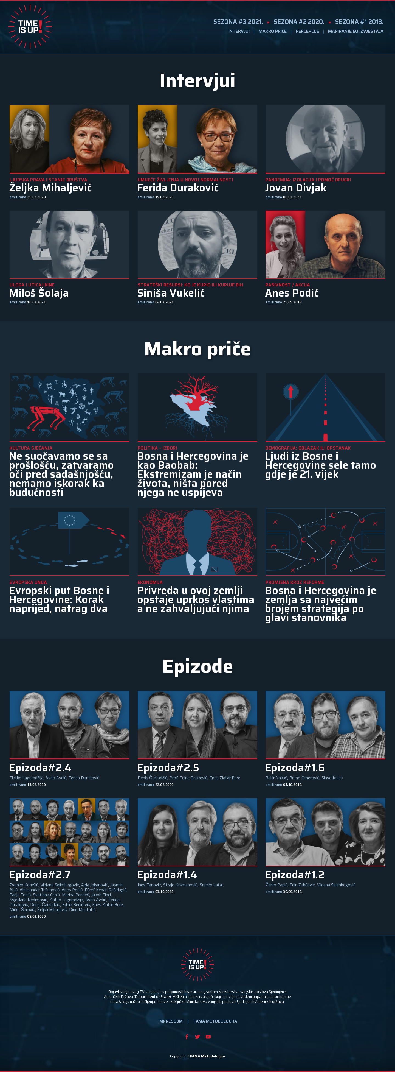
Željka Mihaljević (50, 187)
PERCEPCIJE (307, 31)
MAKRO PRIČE (273, 31)
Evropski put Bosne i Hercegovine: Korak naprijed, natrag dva (59, 599)
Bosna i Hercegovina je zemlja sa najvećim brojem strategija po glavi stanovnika (320, 604)
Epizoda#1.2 (295, 875)
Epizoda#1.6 (295, 767)
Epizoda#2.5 (168, 767)
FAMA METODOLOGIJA (215, 1021)
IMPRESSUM (170, 1021)
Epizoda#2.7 (40, 875)
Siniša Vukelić (171, 293)
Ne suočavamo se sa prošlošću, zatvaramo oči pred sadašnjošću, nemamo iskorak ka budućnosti (61, 474)
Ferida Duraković (178, 187)
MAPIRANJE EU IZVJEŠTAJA (355, 31)
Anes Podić (292, 293)
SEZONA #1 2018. (359, 22)
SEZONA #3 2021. (238, 22)
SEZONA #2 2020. (299, 22)
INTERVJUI (239, 31)
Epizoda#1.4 (167, 875)
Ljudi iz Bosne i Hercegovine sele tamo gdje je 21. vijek (320, 465)
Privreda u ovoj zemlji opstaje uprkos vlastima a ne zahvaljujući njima (196, 599)
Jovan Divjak (296, 187)
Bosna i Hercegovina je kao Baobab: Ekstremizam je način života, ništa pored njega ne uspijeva (193, 474)
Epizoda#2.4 (40, 767)
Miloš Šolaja (39, 293)
